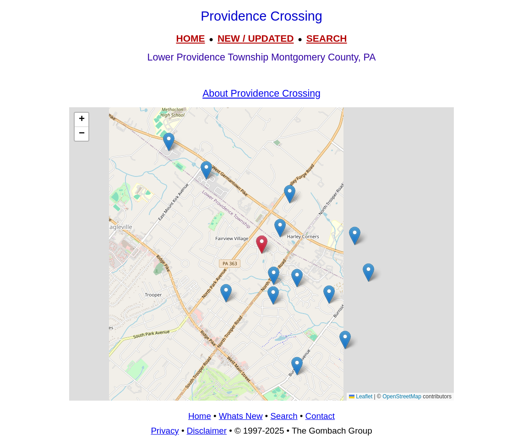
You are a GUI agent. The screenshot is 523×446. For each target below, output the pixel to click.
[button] (206, 170)
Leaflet (360, 396)
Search (283, 416)
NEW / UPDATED (256, 38)
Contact (320, 416)
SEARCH (326, 38)
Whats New (241, 416)
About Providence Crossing (261, 93)
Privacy (165, 430)
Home (199, 416)
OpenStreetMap (401, 396)
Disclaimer (207, 430)
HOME (190, 38)
